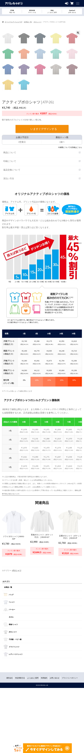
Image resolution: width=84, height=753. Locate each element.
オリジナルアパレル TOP (13, 22)
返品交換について (42, 225)
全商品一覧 (28, 22)
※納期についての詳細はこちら (70, 203)
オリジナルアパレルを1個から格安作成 (14, 3)
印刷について (42, 216)
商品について (42, 207)
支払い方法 (42, 233)
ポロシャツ (37, 22)
